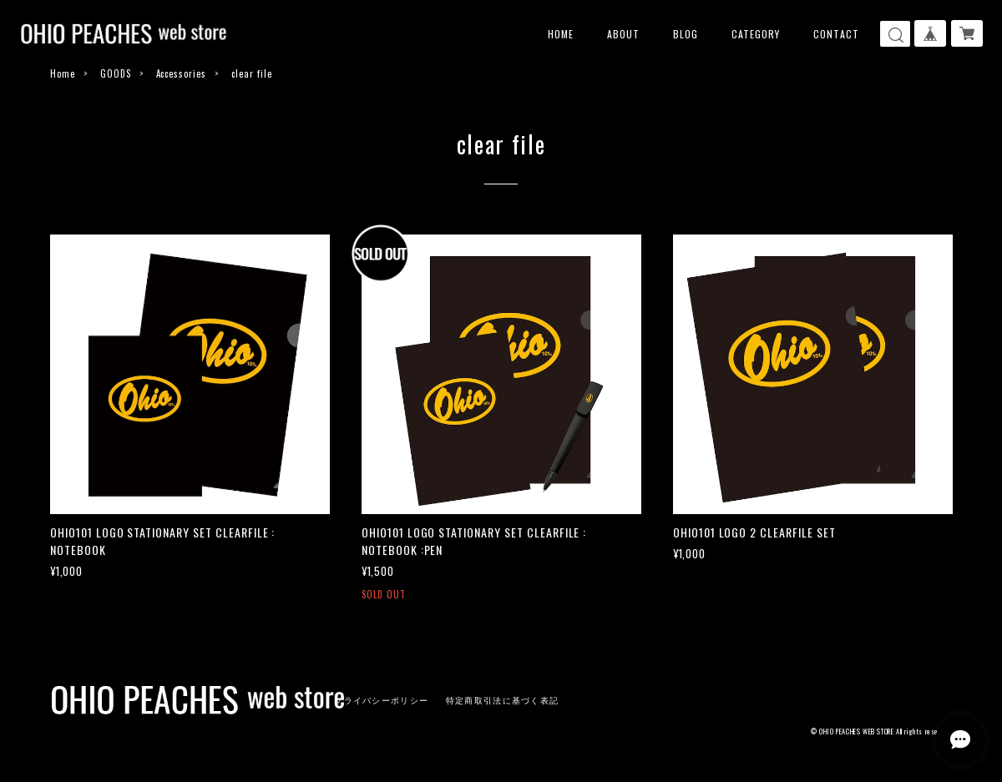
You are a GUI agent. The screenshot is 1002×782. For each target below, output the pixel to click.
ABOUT (623, 34)
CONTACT (836, 34)
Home (62, 73)
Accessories (181, 73)
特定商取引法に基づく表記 (502, 700)
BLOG (685, 34)
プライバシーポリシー (381, 700)
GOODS (115, 73)
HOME (561, 34)
